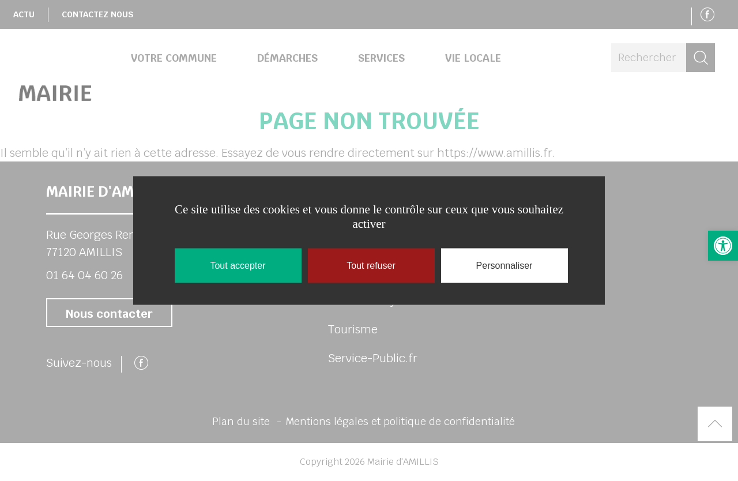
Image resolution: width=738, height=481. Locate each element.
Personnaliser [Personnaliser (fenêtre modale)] (504, 265)
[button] (723, 246)
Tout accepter (237, 265)
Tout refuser (371, 265)
